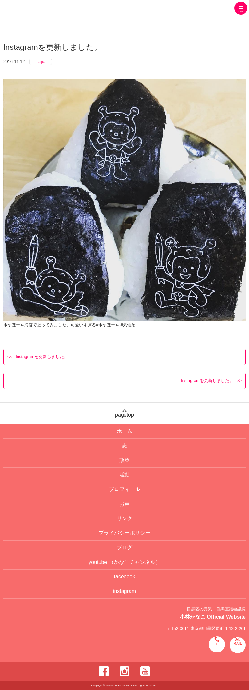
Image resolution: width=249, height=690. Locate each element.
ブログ (124, 547)
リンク (124, 518)
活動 (124, 474)
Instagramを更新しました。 (42, 356)
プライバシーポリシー (124, 533)
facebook (124, 576)
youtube (124, 562)
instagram (40, 62)
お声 (124, 504)
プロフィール (124, 489)
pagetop (124, 413)
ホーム (124, 431)
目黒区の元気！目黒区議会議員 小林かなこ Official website (88, 18)
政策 (124, 460)
